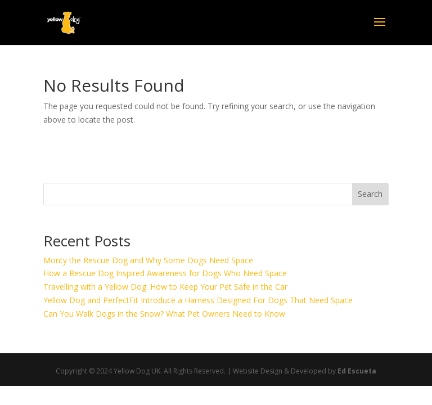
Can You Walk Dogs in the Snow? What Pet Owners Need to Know (164, 313)
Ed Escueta (357, 371)
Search (370, 193)
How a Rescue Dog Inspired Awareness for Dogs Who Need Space (165, 273)
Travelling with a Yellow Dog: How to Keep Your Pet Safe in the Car (165, 286)
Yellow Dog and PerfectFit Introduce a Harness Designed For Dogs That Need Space (198, 300)
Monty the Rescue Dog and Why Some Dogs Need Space (148, 260)
